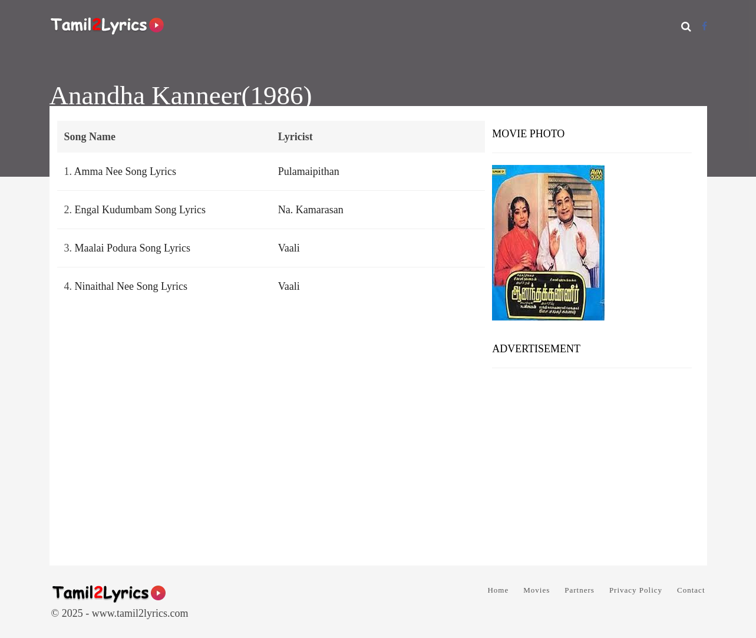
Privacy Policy (635, 590)
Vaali (289, 248)
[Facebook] (704, 26)
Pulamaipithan (308, 171)
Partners (579, 590)
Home (498, 590)
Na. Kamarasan (311, 210)
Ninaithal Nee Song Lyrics (131, 286)
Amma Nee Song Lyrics (125, 171)
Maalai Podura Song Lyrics (132, 248)
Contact (691, 590)
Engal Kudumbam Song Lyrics (140, 210)
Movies (536, 590)
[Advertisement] (592, 462)
